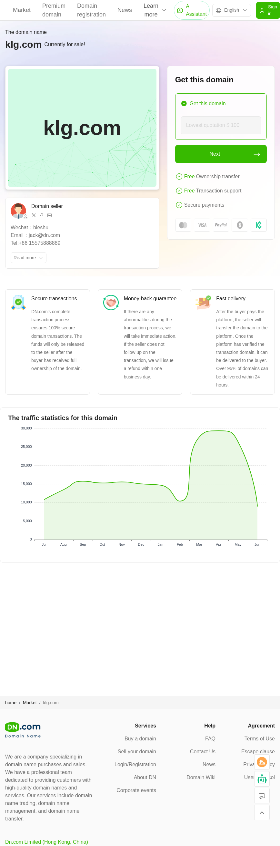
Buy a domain (140, 738)
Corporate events (136, 790)
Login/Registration (135, 764)
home (10, 702)
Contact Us (202, 751)
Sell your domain (137, 751)
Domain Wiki (200, 777)
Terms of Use (260, 738)
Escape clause (258, 751)
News (124, 10)
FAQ (210, 738)
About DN (145, 777)
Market (22, 10)
